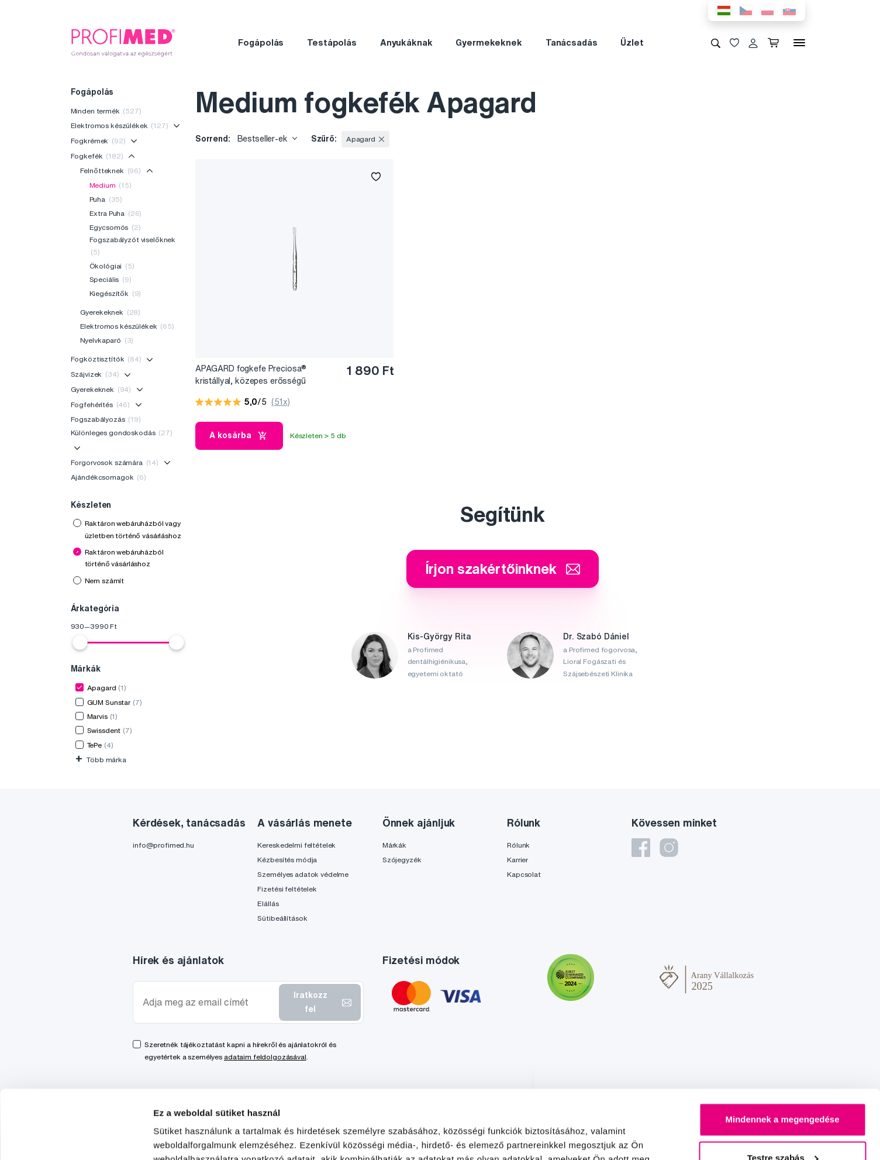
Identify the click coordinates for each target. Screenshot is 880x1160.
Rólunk (518, 845)
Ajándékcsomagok (108, 477)
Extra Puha (115, 213)
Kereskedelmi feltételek (296, 845)
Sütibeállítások (282, 918)
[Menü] (799, 43)
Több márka (100, 759)
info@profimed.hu (163, 845)
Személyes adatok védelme (302, 874)
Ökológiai (111, 266)
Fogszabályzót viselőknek (132, 245)
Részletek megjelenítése (204, 1137)
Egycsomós (115, 227)
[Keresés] (716, 42)
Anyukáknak (406, 42)
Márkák (394, 845)
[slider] (80, 642)
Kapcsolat (524, 874)
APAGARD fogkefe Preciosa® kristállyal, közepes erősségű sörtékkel (251, 375)
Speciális (110, 279)
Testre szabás (783, 1089)
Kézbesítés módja (287, 859)
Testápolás (332, 42)
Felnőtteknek (111, 170)
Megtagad (782, 1128)
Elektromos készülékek (119, 125)
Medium (110, 185)
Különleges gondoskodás (121, 432)
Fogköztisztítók (106, 359)
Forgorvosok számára (115, 462)
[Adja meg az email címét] (208, 1002)
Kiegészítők (115, 293)
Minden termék (106, 111)
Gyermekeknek (488, 42)
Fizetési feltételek (286, 889)
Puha (106, 199)
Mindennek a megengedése (782, 1051)
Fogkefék (97, 156)
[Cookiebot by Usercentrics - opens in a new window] (76, 1137)
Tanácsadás (572, 42)
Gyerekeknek (110, 312)
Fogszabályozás (106, 419)
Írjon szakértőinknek (502, 569)
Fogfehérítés (100, 404)
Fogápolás (261, 42)
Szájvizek (95, 374)
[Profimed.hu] (123, 42)
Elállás (267, 903)
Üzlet (631, 42)
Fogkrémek (98, 140)
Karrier (517, 859)
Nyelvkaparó (107, 340)
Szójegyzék (402, 859)
